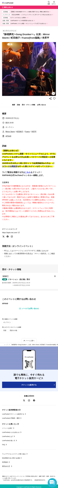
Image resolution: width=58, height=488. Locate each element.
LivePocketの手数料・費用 (11, 418)
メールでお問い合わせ (29, 309)
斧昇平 (33, 131)
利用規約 (5, 462)
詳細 (18, 105)
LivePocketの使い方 (8, 440)
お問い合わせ (41, 105)
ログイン (54, 4)
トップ (6, 344)
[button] (29, 281)
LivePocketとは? (7, 436)
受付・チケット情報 (28, 105)
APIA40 (8, 136)
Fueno (27, 131)
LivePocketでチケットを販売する (13, 414)
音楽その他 (13, 330)
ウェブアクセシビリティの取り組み (14, 454)
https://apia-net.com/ (11, 232)
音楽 (4, 330)
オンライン (7, 322)
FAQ (3, 444)
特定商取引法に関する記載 (11, 458)
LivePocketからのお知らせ (11, 432)
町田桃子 (20, 131)
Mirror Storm (10, 131)
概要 (13, 105)
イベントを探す (7, 428)
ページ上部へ (30, 340)
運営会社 (6, 466)
